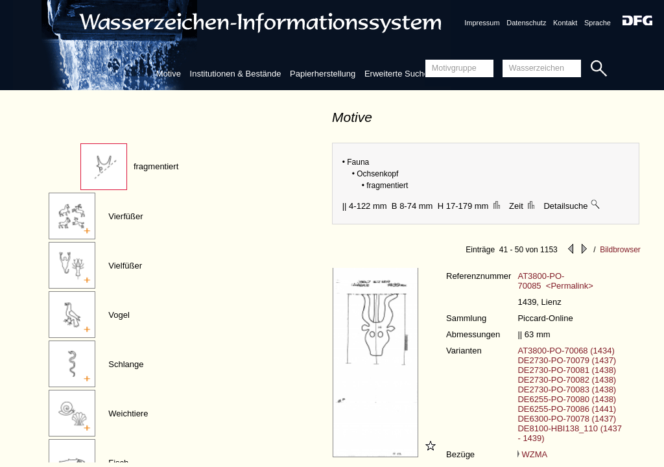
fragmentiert (156, 166)
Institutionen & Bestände (235, 73)
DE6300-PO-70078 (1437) (566, 419)
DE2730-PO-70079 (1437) (566, 360)
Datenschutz (526, 23)
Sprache (597, 23)
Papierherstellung (322, 73)
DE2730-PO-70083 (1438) (566, 389)
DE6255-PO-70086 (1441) (566, 409)
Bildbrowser (620, 249)
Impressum (481, 23)
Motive (168, 73)
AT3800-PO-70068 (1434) (565, 350)
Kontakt (565, 23)
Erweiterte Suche (396, 73)
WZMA (532, 454)
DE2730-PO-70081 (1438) (566, 370)
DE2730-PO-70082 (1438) (566, 380)
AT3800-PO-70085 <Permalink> (555, 281)
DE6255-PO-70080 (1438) (566, 399)
